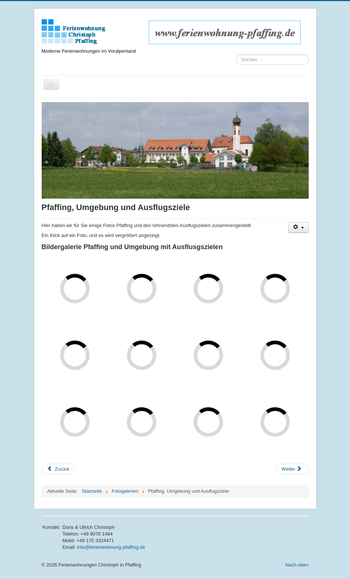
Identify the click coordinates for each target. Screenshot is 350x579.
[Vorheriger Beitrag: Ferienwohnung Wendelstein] (58, 469)
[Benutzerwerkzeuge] (298, 227)
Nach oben (297, 565)
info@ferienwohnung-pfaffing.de (111, 547)
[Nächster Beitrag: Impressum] (292, 469)
